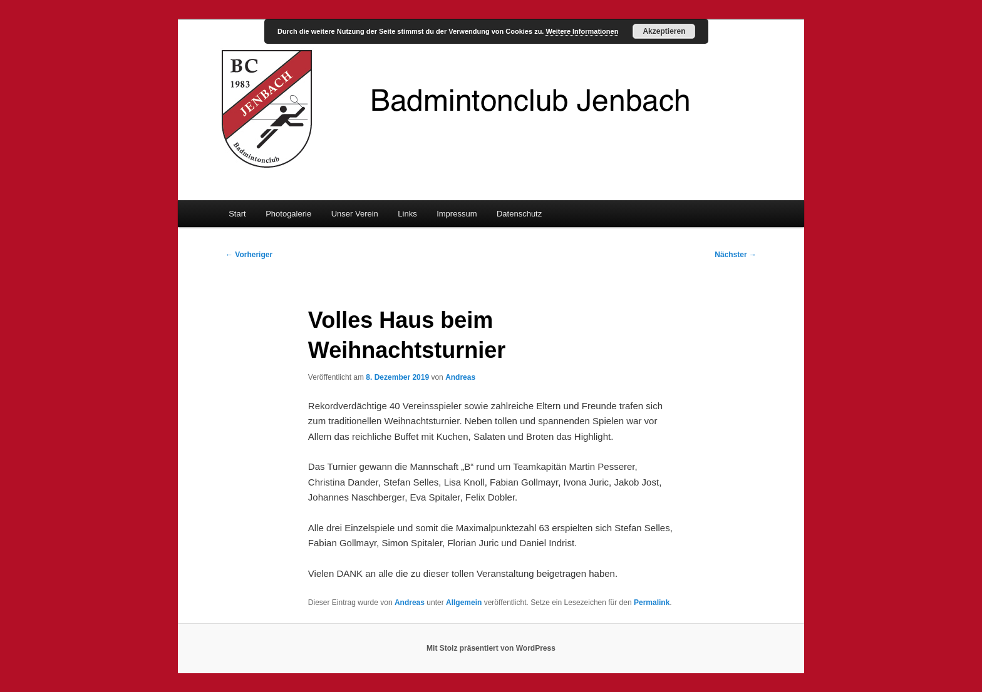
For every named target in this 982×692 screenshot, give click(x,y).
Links (407, 213)
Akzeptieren (664, 31)
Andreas (460, 377)
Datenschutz (519, 213)
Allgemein (464, 602)
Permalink (651, 602)
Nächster (736, 254)
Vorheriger (248, 254)
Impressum (457, 213)
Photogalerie (288, 213)
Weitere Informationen (581, 31)
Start (237, 213)
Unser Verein (354, 213)
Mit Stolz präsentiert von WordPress (491, 648)
